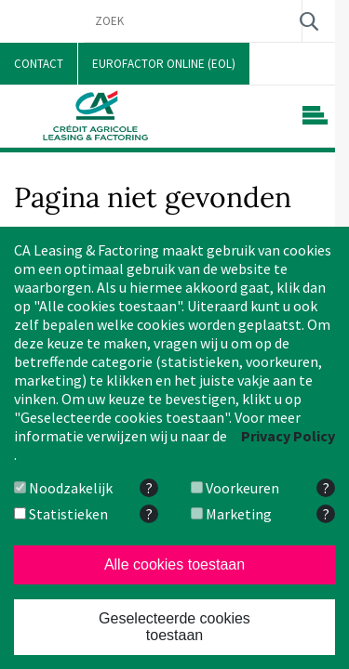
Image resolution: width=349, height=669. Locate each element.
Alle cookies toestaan (174, 564)
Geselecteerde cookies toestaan (174, 626)
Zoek (308, 21)
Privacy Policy (288, 435)
